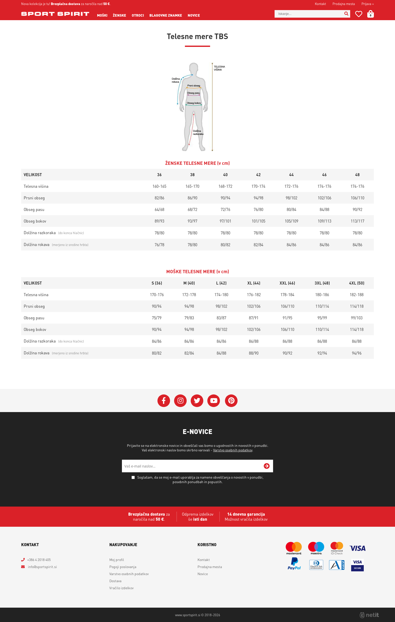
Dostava (115, 580)
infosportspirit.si (42, 566)
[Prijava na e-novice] (266, 466)
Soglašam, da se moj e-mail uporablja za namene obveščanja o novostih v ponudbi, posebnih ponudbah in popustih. (200, 479)
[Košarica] (373, 14)
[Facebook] (163, 400)
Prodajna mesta (344, 4)
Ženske (119, 15)
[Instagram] (180, 400)
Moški (102, 15)
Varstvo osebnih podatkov (232, 450)
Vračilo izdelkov (121, 587)
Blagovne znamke (165, 15)
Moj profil (116, 559)
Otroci (138, 15)
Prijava (367, 4)
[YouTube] (213, 400)
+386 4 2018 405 (39, 559)
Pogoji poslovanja (122, 566)
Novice (194, 15)
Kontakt (320, 4)
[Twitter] (197, 400)
